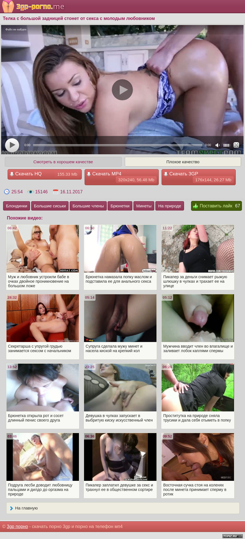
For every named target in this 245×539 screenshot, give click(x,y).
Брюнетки (119, 205)
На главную (23, 508)
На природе (169, 205)
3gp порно (17, 526)
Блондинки (16, 205)
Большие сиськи (50, 205)
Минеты (144, 205)
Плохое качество (182, 161)
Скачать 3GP (199, 177)
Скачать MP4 (122, 177)
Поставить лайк (212, 206)
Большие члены (88, 205)
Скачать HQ (45, 174)
